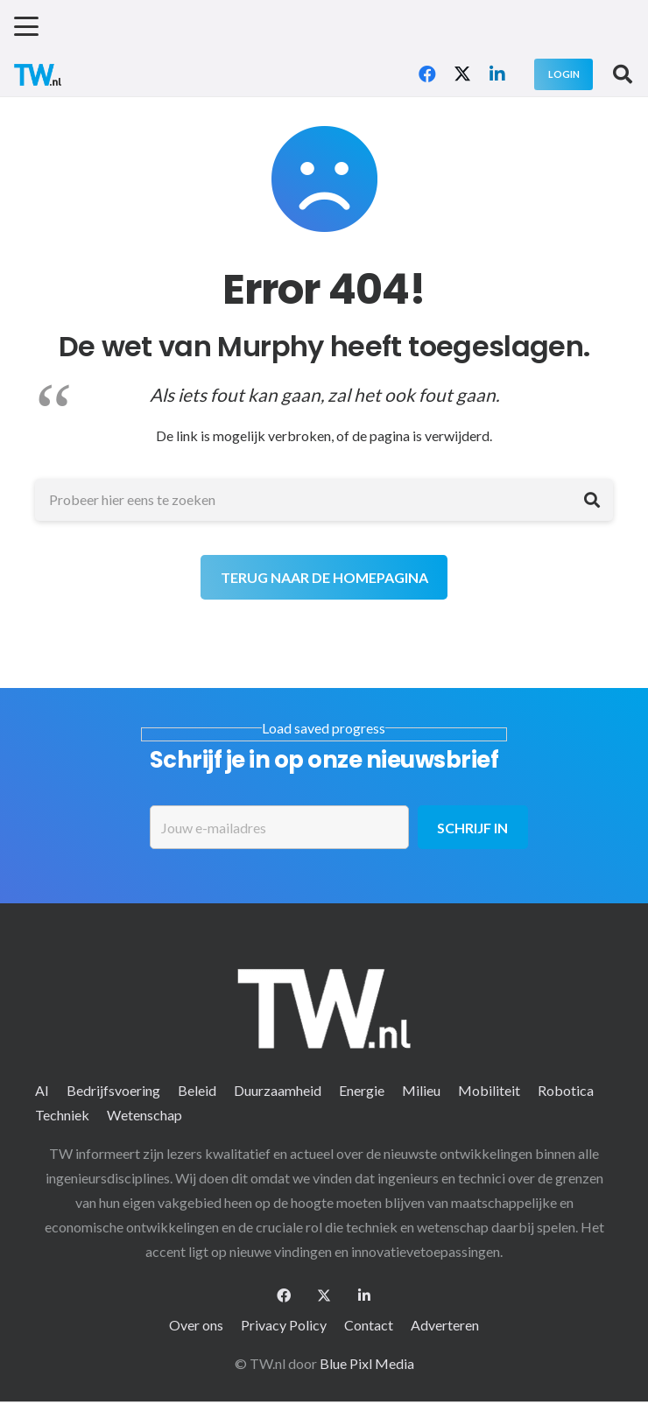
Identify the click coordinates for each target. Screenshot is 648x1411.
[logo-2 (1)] (37, 75)
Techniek (62, 1114)
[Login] (563, 74)
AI (42, 1090)
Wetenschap (144, 1114)
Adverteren (445, 1324)
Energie (361, 1090)
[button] (26, 26)
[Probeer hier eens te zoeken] (324, 500)
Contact (368, 1324)
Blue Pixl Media (367, 1363)
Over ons (196, 1324)
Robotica (566, 1090)
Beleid (197, 1090)
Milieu (421, 1090)
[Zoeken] (592, 500)
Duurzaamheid (277, 1090)
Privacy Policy (284, 1324)
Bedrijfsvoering (113, 1090)
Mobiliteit (489, 1090)
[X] (462, 74)
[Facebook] (427, 74)
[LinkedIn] (497, 74)
